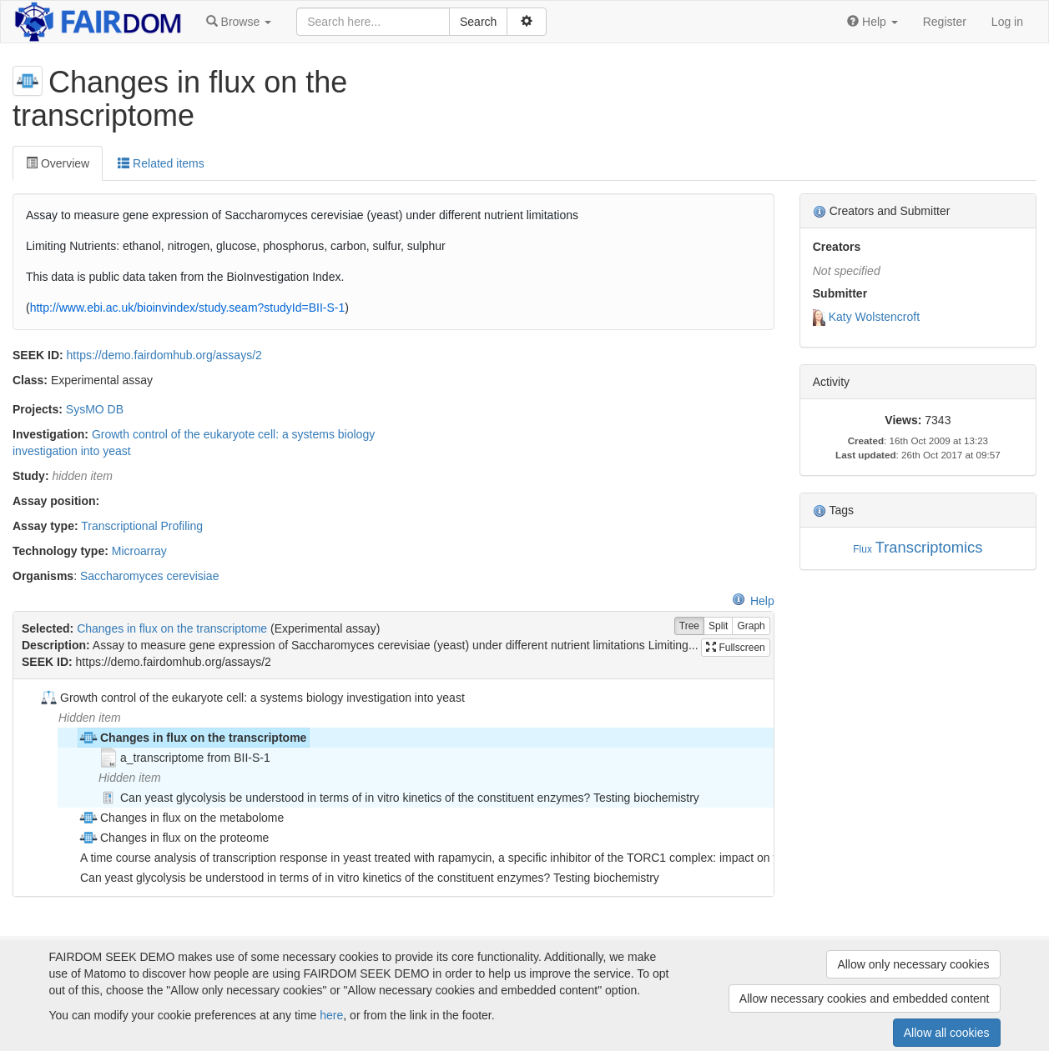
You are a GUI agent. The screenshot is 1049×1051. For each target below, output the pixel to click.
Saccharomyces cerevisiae (149, 576)
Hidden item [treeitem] (89, 717)
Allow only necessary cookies (913, 964)
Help (753, 601)
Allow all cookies (947, 1032)
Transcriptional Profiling (142, 526)
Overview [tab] (57, 163)
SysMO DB (95, 409)
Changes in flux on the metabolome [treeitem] (181, 818)
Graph (750, 626)
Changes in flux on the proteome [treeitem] (173, 838)
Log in (1007, 21)
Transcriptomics (929, 547)
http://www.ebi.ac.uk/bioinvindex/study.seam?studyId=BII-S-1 (187, 307)
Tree (689, 626)
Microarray (139, 551)
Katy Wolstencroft (874, 316)
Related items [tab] (161, 163)
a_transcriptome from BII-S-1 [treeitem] (184, 758)
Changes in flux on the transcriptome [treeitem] (192, 738)
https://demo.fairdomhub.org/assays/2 (164, 355)
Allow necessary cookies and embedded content (864, 998)
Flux (862, 549)
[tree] (393, 787)
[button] (239, 22)
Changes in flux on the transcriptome (172, 628)
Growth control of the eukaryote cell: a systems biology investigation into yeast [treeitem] (251, 698)
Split (718, 626)
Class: (30, 380)
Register (944, 21)
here (331, 1015)
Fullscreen (735, 647)
